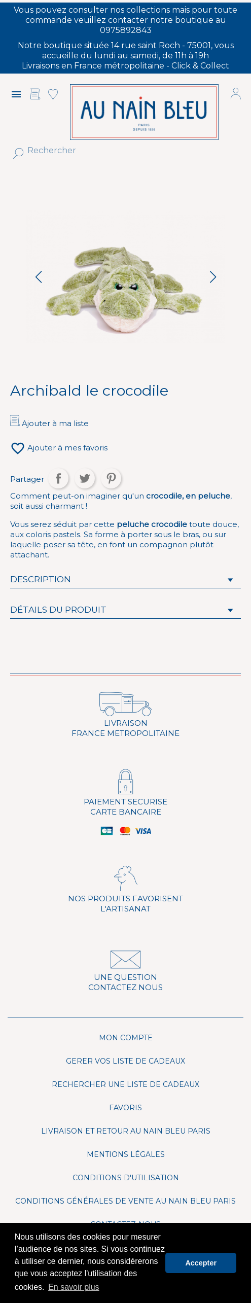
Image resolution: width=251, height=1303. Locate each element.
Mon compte (126, 1037)
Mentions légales (126, 1154)
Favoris (125, 1107)
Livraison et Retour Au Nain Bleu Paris (125, 1131)
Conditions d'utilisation (126, 1177)
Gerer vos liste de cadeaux (125, 1061)
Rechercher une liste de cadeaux (125, 1084)
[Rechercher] (112, 150)
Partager (58, 478)
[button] (213, 277)
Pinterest (111, 478)
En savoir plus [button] (73, 1287)
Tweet (85, 478)
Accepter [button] (201, 1263)
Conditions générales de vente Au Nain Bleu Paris (125, 1201)
